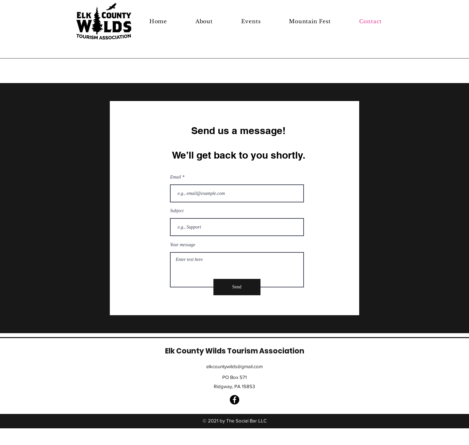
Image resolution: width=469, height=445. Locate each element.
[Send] (236, 287)
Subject (177, 211)
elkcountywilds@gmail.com (234, 366)
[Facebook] (234, 399)
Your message (182, 245)
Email (175, 177)
